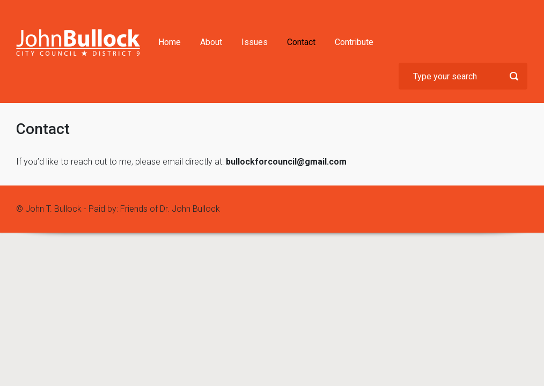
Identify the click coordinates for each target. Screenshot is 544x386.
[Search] (463, 76)
